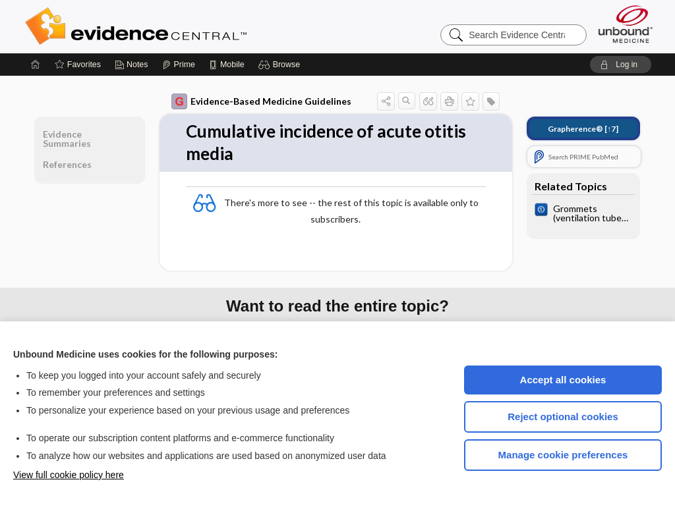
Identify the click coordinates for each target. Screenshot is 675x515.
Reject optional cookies (563, 416)
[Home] (35, 64)
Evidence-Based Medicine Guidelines (261, 101)
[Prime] (178, 64)
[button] (281, 64)
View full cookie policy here (68, 475)
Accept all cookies (563, 379)
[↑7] (583, 129)
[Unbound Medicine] (626, 24)
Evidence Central (188, 26)
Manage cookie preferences (563, 454)
